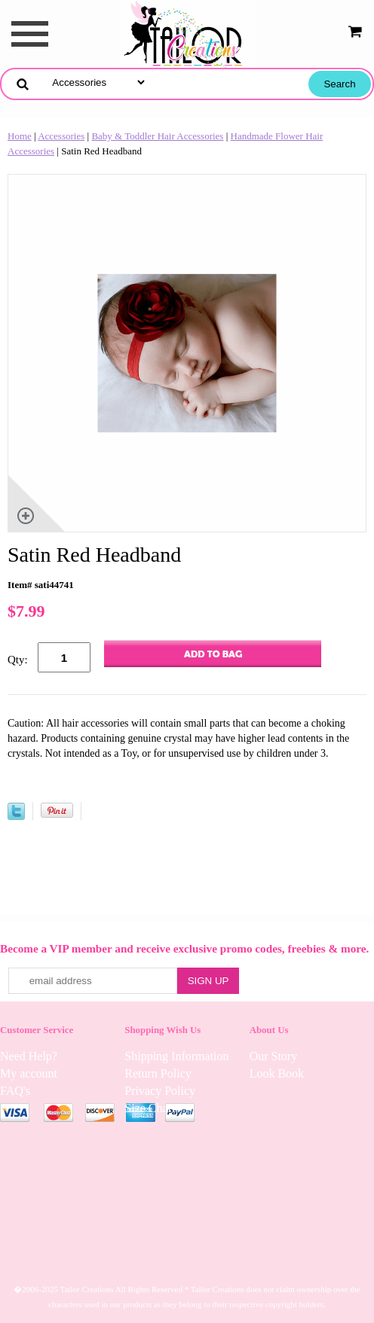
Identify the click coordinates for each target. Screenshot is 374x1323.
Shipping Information (176, 1056)
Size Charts (151, 1108)
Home (20, 136)
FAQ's (15, 1090)
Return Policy (157, 1073)
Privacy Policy (159, 1090)
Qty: (18, 660)
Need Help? (28, 1056)
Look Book (277, 1073)
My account (28, 1073)
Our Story (274, 1056)
